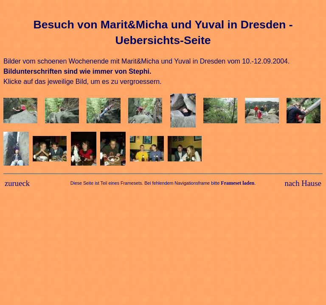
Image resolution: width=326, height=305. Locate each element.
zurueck (17, 183)
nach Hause (302, 183)
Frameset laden (237, 183)
